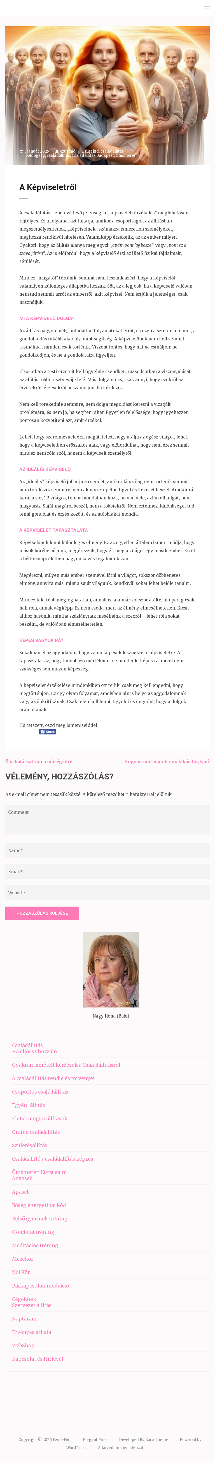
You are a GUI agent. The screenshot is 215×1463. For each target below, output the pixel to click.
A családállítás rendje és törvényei (53, 1078)
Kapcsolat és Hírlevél (37, 1359)
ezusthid (68, 151)
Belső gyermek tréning (39, 1219)
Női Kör (21, 1272)
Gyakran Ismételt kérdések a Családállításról (66, 1065)
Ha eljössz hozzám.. (35, 1052)
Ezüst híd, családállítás (103, 151)
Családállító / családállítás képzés (52, 1159)
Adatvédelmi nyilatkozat (120, 1447)
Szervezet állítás (32, 1305)
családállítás (58, 155)
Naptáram (24, 1319)
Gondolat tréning (33, 1232)
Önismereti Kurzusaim (39, 1172)
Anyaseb (22, 1178)
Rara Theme (156, 1439)
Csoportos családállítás (40, 1092)
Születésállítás (29, 1145)
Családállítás (27, 1045)
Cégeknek (24, 1299)
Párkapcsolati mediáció (40, 1286)
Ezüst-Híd (62, 1439)
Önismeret (125, 155)
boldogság (35, 155)
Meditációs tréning (35, 1246)
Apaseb (21, 1192)
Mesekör (22, 1259)
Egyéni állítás (28, 1105)
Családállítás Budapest (93, 155)
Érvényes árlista (31, 1332)
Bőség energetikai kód (39, 1205)
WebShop (23, 1346)
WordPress (76, 1447)
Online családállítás (36, 1132)
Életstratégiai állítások (39, 1119)
